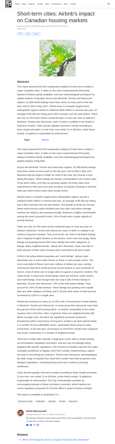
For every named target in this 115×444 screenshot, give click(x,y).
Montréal (52, 401)
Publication (40, 401)
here (56, 394)
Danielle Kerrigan (37, 26)
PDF (20, 34)
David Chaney (50, 26)
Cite (27, 34)
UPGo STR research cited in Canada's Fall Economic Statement (55, 439)
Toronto (62, 401)
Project (36, 34)
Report (45, 139)
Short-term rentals (25, 401)
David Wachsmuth (23, 26)
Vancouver (73, 401)
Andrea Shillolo (62, 26)
